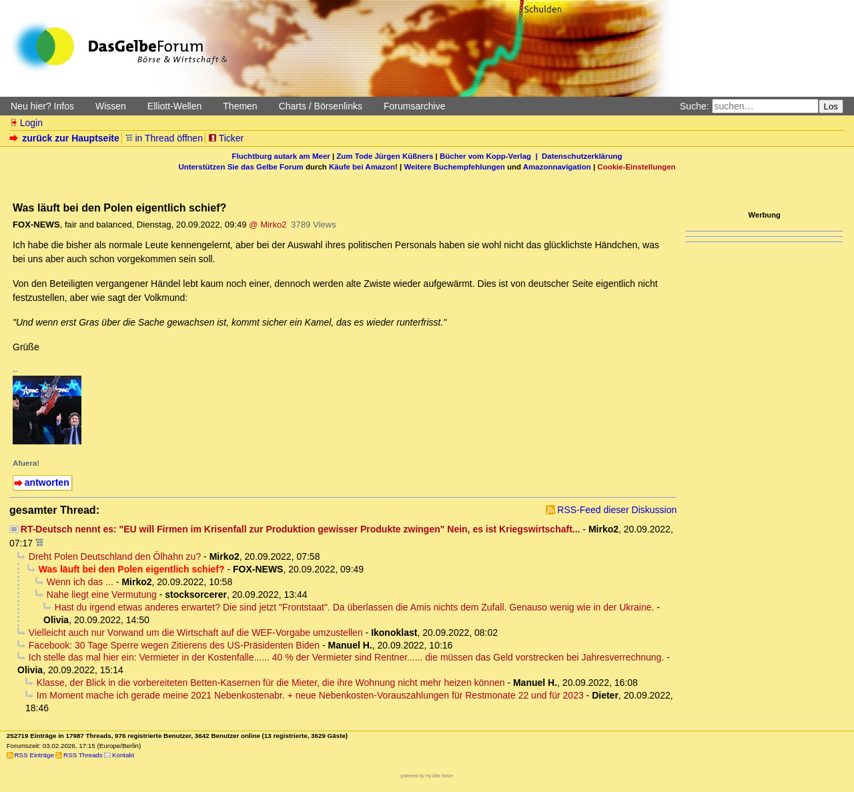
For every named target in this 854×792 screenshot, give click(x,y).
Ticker (226, 138)
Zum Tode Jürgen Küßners (384, 156)
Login (26, 122)
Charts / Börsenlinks (320, 106)
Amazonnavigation (557, 167)
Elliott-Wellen (174, 106)
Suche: (694, 106)
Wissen (110, 106)
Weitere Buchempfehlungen (454, 167)
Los (831, 106)
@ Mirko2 (267, 225)
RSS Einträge (34, 755)
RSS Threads (83, 755)
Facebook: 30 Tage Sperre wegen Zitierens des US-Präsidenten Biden (174, 645)
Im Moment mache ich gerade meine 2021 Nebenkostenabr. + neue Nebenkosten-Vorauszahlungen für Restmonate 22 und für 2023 (310, 695)
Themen (240, 106)
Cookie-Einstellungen (636, 167)
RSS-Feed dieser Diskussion (617, 509)
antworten (47, 482)
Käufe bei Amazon (362, 167)
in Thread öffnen (164, 138)
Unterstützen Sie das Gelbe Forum (240, 167)
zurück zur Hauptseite (65, 138)
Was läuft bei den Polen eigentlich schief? (132, 569)
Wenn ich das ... (80, 581)
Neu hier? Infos (42, 106)
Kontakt (123, 755)
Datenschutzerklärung (582, 156)
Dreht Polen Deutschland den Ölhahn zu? (115, 556)
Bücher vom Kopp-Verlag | (491, 156)
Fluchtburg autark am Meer (281, 156)
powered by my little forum (427, 775)
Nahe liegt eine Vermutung (102, 594)
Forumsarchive (415, 106)
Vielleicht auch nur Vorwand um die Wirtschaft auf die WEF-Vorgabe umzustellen (196, 632)
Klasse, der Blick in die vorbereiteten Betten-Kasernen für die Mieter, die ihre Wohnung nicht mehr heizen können (271, 682)
